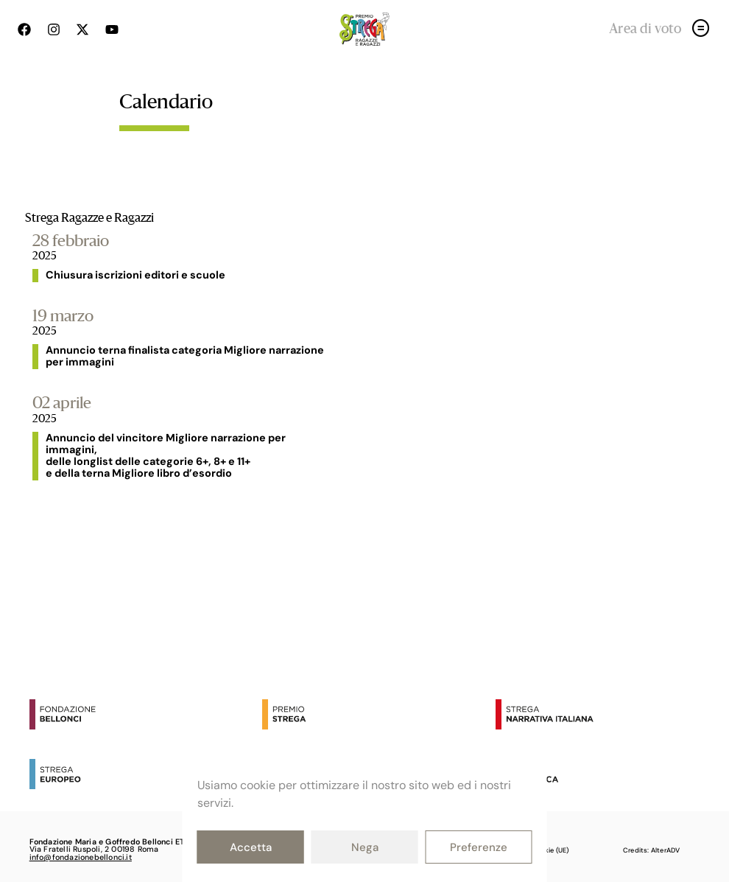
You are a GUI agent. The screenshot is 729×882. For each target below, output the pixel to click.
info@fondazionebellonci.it (80, 857)
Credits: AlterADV (651, 850)
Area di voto (645, 29)
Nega (364, 847)
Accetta (251, 847)
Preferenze (478, 847)
